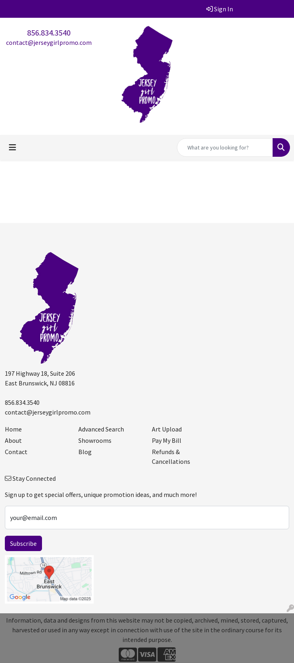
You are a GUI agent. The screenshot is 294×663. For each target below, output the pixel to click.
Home (13, 429)
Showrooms (94, 440)
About (13, 440)
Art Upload (167, 429)
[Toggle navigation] (12, 147)
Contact (16, 452)
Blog (85, 452)
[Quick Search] (225, 147)
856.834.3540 (49, 32)
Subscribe (23, 543)
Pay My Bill (166, 440)
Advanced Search (101, 429)
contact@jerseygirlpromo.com (49, 42)
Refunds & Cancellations (171, 456)
